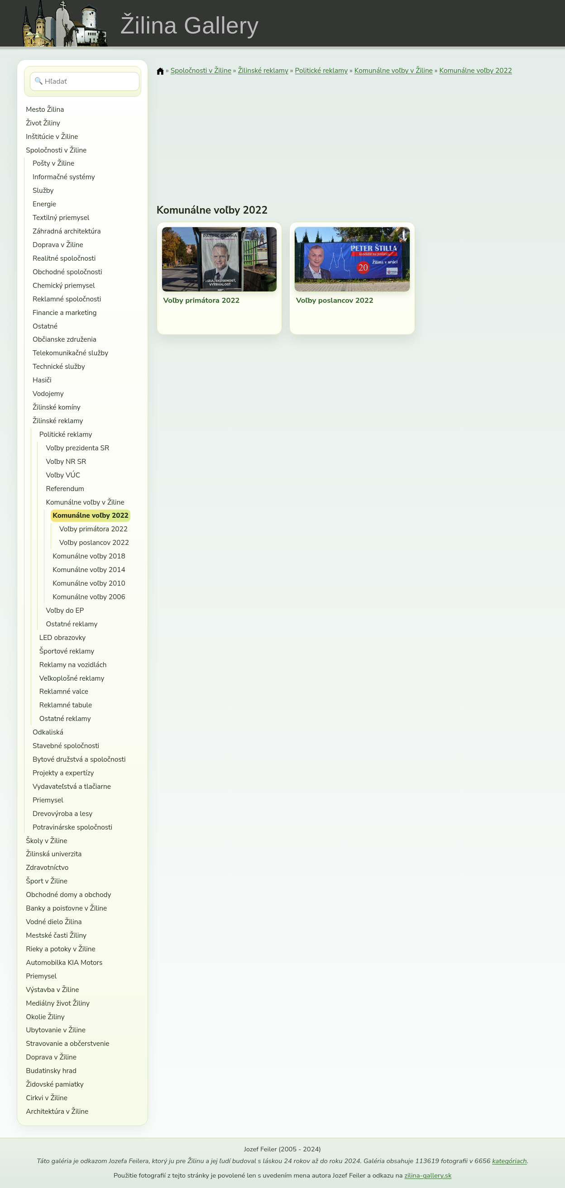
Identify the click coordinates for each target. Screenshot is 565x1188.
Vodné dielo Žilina (53, 921)
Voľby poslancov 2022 (94, 542)
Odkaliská (48, 732)
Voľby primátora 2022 (93, 529)
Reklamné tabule (65, 705)
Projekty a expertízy (63, 773)
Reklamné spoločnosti (67, 299)
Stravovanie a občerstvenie (67, 1043)
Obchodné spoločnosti (67, 272)
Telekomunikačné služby (70, 353)
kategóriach (509, 1160)
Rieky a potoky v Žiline (60, 949)
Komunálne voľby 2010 (89, 583)
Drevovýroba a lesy (62, 813)
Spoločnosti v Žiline (56, 150)
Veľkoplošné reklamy (72, 678)
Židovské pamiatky (54, 1084)
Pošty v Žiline (53, 163)
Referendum (65, 488)
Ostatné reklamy (72, 624)
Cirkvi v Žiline (46, 1097)
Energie (44, 204)
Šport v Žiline (46, 881)
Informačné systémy (64, 176)
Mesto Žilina (45, 109)
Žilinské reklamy (58, 420)
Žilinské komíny (57, 407)
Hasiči (42, 380)
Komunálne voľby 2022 (91, 515)
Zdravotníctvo (47, 867)
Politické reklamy (65, 434)
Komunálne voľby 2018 (89, 556)
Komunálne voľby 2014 (89, 569)
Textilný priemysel (61, 217)
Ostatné (45, 326)
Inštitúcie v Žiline (52, 136)
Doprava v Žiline (58, 244)
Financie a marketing (65, 312)
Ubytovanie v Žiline (56, 1030)
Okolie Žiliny (45, 1016)
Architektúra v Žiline (57, 1111)
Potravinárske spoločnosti (72, 827)
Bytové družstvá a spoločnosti (79, 759)
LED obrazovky (62, 637)
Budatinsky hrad (51, 1070)
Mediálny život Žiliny (58, 1003)
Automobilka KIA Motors (64, 962)
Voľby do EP (65, 610)
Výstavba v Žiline (52, 989)
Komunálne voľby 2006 (89, 596)
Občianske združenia (64, 339)
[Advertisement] (352, 133)
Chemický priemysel (64, 285)
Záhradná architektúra (67, 231)
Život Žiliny (43, 123)
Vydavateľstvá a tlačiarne (72, 786)
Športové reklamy (66, 651)
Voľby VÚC (63, 475)
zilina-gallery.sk (427, 1175)
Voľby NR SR (66, 461)
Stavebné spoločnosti (66, 745)
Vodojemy (48, 393)
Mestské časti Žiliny (56, 935)
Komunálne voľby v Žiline (85, 502)
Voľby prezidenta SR (78, 448)
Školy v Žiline (46, 840)
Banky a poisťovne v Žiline (66, 908)
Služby (43, 190)
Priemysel (48, 800)
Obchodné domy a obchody (68, 894)
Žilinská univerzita (53, 854)
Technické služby (59, 366)
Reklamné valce (63, 691)
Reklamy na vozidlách (73, 664)
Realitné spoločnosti (64, 258)
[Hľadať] (85, 81)
